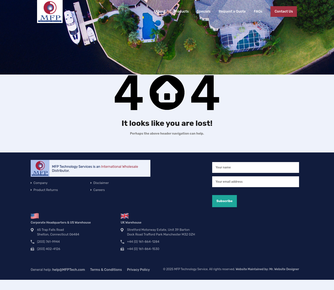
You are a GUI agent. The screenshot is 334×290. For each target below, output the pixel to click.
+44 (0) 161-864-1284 (143, 242)
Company (40, 183)
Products (181, 11)
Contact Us (284, 11)
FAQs (258, 11)
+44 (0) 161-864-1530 (143, 249)
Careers (99, 190)
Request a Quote (232, 11)
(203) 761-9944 (48, 242)
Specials (204, 11)
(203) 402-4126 (48, 249)
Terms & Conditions (106, 270)
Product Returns (45, 190)
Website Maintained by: (267, 269)
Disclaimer (101, 183)
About (160, 11)
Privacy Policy (138, 270)
